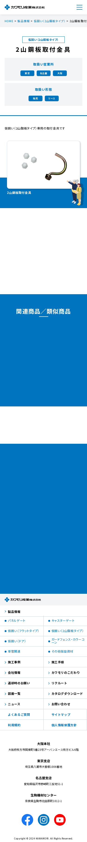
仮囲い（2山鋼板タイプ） (49, 21)
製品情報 (23, 21)
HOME (9, 21)
